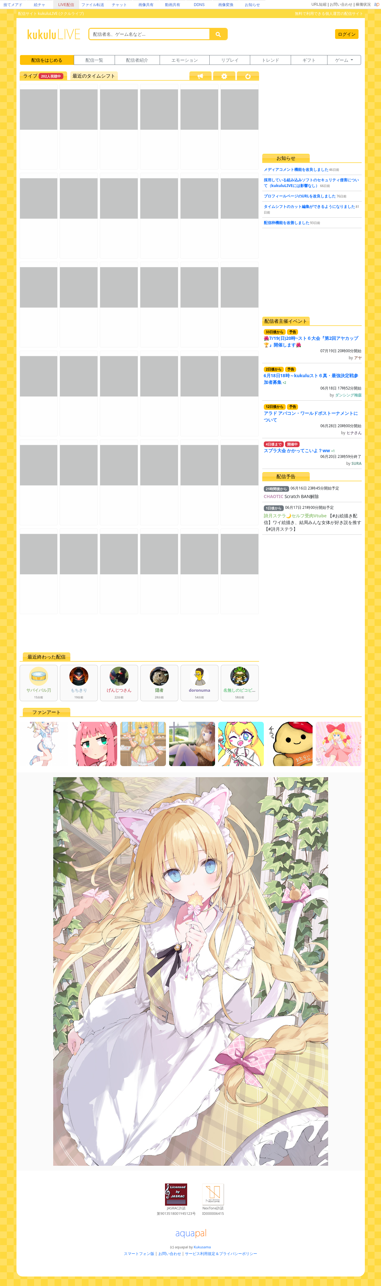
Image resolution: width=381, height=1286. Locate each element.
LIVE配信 (66, 5)
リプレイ (230, 60)
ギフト (309, 60)
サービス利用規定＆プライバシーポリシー (221, 1253)
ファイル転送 (92, 5)
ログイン (347, 34)
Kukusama (202, 1247)
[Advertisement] (139, 633)
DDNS (199, 5)
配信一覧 (94, 60)
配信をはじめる (46, 60)
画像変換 (225, 5)
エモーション (184, 60)
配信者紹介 (137, 60)
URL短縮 (319, 4)
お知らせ (252, 5)
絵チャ (39, 5)
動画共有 (172, 5)
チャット (119, 5)
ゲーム (342, 60)
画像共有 (146, 5)
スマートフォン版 (139, 1253)
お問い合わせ (341, 4)
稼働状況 (363, 4)
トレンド (270, 60)
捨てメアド (12, 5)
